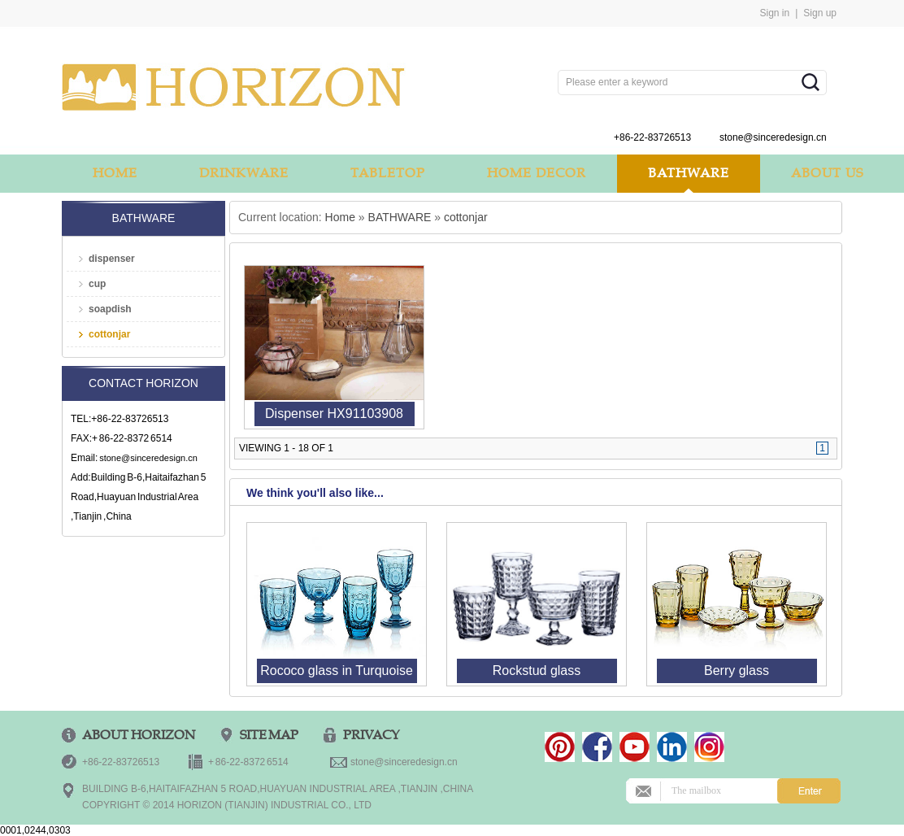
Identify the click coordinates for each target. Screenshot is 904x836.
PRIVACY (371, 735)
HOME (115, 173)
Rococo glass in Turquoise (336, 670)
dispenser (112, 258)
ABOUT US (827, 173)
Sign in (774, 13)
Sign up (820, 13)
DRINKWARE (244, 173)
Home (340, 217)
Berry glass (736, 670)
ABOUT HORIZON (138, 735)
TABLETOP (387, 173)
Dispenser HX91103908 (334, 413)
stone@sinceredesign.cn (148, 458)
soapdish (110, 309)
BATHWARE (688, 173)
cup (97, 284)
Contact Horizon (143, 383)
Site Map (269, 735)
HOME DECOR (536, 173)
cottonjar (109, 334)
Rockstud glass (537, 670)
